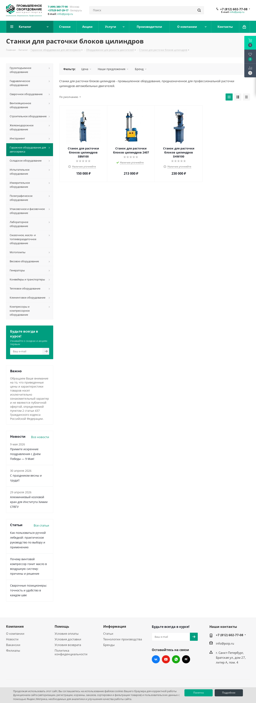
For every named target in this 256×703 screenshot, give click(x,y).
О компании (15, 633)
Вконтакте (156, 659)
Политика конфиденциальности (71, 652)
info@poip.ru (65, 14)
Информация (114, 626)
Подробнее (228, 692)
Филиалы (13, 650)
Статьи (108, 633)
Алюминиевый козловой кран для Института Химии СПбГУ (29, 502)
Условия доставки (68, 639)
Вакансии (13, 645)
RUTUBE (186, 659)
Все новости (40, 437)
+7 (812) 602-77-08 (234, 9)
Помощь (62, 626)
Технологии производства (122, 639)
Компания (15, 626)
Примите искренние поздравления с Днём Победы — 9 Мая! (25, 454)
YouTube (166, 659)
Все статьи (41, 525)
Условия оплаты (67, 633)
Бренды (109, 645)
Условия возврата (68, 645)
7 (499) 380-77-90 (58, 6)
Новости (12, 639)
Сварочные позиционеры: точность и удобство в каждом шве (28, 590)
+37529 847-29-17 (58, 10)
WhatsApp (176, 659)
